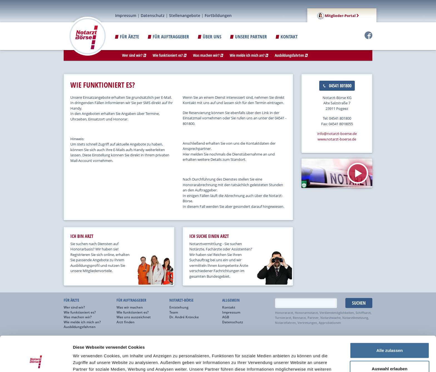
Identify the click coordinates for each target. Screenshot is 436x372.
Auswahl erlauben (389, 335)
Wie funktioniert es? (170, 55)
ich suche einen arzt (209, 236)
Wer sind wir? (134, 55)
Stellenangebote (184, 15)
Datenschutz (153, 15)
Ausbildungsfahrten (291, 55)
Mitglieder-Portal (338, 15)
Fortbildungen (218, 15)
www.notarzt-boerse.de (337, 139)
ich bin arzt (81, 236)
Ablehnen (389, 353)
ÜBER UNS (209, 36)
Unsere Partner (248, 36)
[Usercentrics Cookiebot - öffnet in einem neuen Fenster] (36, 361)
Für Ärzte (127, 36)
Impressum (125, 15)
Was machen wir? (208, 55)
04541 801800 (337, 86)
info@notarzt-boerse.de (337, 133)
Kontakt (287, 36)
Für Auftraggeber (168, 36)
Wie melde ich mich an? (249, 55)
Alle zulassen (389, 317)
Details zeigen (296, 361)
